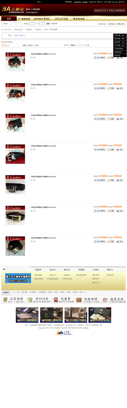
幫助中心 (100, 2)
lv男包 (68, 292)
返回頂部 (117, 55)
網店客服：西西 (120, 38)
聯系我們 (95, 279)
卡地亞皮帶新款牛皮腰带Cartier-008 (43, 146)
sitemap (86, 328)
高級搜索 (54, 23)
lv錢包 (62, 292)
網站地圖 (38, 275)
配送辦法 (67, 275)
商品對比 (120, 57)
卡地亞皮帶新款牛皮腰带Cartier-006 (43, 177)
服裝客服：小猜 (120, 42)
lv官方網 (24, 292)
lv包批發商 (42, 292)
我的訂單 (92, 2)
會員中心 (122, 2)
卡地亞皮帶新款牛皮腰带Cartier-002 (43, 238)
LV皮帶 (75, 292)
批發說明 (110, 275)
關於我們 (95, 275)
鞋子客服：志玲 (120, 45)
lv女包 (56, 292)
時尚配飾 (28, 29)
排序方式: (67, 45)
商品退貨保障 (81, 275)
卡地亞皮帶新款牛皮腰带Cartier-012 (43, 85)
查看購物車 (120, 10)
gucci (81, 292)
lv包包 (50, 292)
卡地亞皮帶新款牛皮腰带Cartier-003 (43, 207)
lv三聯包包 (33, 292)
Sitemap (115, 2)
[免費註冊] (120, 24)
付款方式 (52, 275)
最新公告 (95, 283)
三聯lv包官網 (17, 29)
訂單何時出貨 (67, 279)
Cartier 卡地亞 (19, 35)
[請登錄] (111, 24)
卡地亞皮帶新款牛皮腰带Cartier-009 (43, 115)
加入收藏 (107, 2)
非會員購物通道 (53, 279)
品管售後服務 (119, 48)
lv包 (20, 9)
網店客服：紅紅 (120, 35)
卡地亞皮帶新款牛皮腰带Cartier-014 (43, 54)
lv (14, 292)
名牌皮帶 (38, 29)
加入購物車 (99, 57)
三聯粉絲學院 (38, 279)
